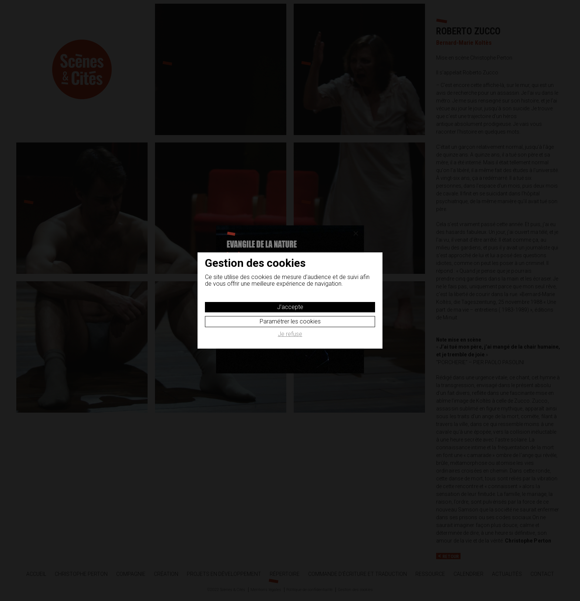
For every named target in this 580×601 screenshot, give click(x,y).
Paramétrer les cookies (290, 321)
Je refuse (290, 334)
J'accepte (290, 306)
